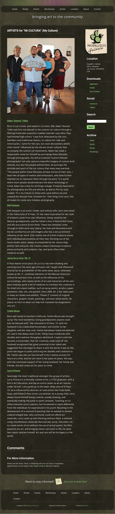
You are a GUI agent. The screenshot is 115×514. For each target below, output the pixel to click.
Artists (62, 9)
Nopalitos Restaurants (33, 505)
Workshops (49, 9)
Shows (25, 9)
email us (42, 466)
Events (36, 9)
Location (74, 9)
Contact (97, 9)
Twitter (92, 107)
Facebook (93, 104)
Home (14, 9)
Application (94, 84)
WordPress (85, 505)
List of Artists (95, 91)
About (86, 9)
